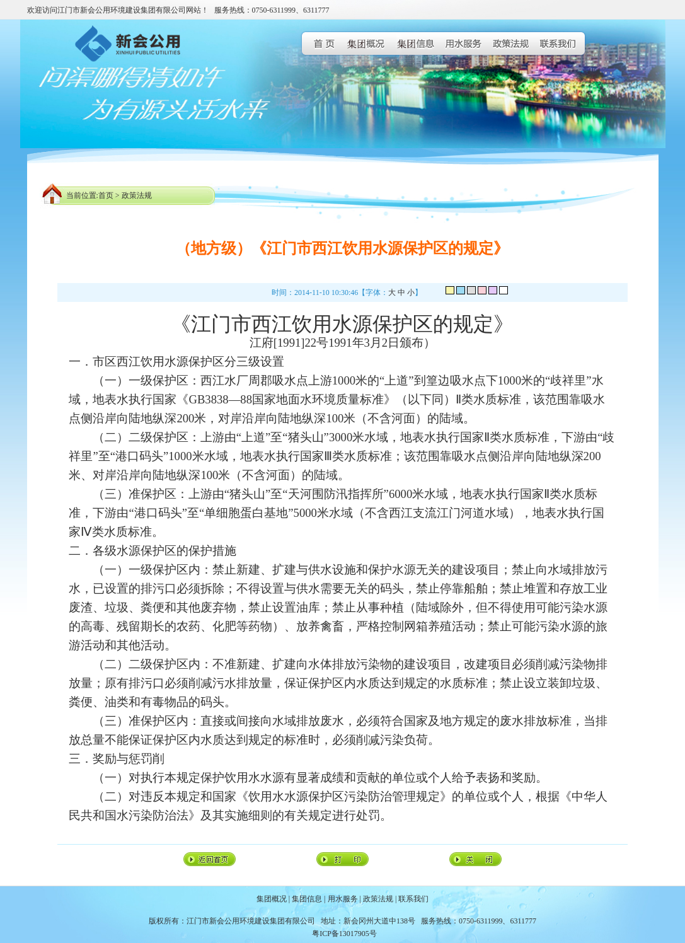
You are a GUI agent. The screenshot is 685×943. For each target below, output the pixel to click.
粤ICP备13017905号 (344, 933)
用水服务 (343, 898)
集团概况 (271, 898)
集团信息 (307, 898)
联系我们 (413, 898)
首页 (105, 195)
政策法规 (137, 195)
